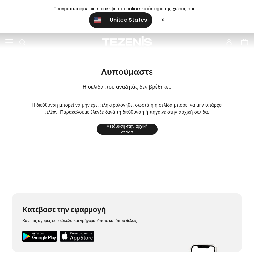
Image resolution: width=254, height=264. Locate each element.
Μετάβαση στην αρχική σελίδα (127, 129)
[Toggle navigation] (9, 42)
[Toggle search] (22, 42)
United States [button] (120, 20)
